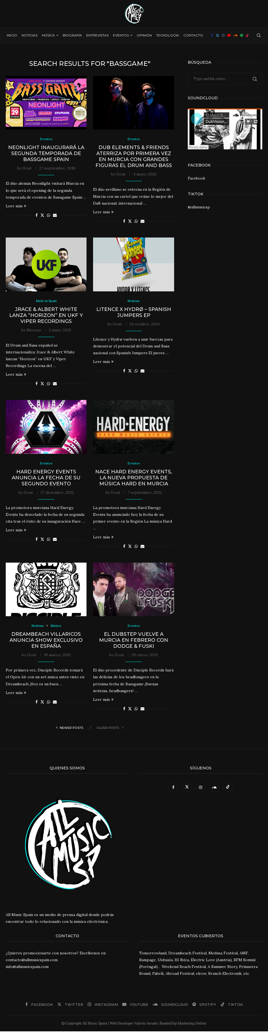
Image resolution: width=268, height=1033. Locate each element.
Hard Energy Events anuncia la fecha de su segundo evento (46, 479)
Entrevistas (97, 35)
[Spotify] (241, 35)
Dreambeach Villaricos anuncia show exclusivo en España (46, 642)
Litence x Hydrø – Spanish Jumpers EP (133, 313)
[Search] (258, 35)
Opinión (144, 35)
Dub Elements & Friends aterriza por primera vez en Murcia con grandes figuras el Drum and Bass (134, 157)
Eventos (121, 35)
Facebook (196, 178)
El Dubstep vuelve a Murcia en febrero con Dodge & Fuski (133, 642)
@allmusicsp (199, 207)
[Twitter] (217, 35)
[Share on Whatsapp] (48, 215)
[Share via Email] (55, 215)
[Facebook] (212, 35)
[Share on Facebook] (36, 215)
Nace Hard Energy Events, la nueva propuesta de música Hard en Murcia (133, 479)
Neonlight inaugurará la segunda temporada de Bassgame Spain (46, 154)
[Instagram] (223, 35)
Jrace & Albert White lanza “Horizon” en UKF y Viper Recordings (46, 316)
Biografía (72, 35)
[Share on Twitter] (42, 215)
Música (48, 35)
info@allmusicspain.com (27, 968)
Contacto (193, 35)
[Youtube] (229, 35)
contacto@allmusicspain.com (32, 961)
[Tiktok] (247, 35)
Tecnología (167, 35)
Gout (27, 168)
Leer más (16, 206)
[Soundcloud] (235, 35)
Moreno (33, 330)
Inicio (12, 35)
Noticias (29, 35)
